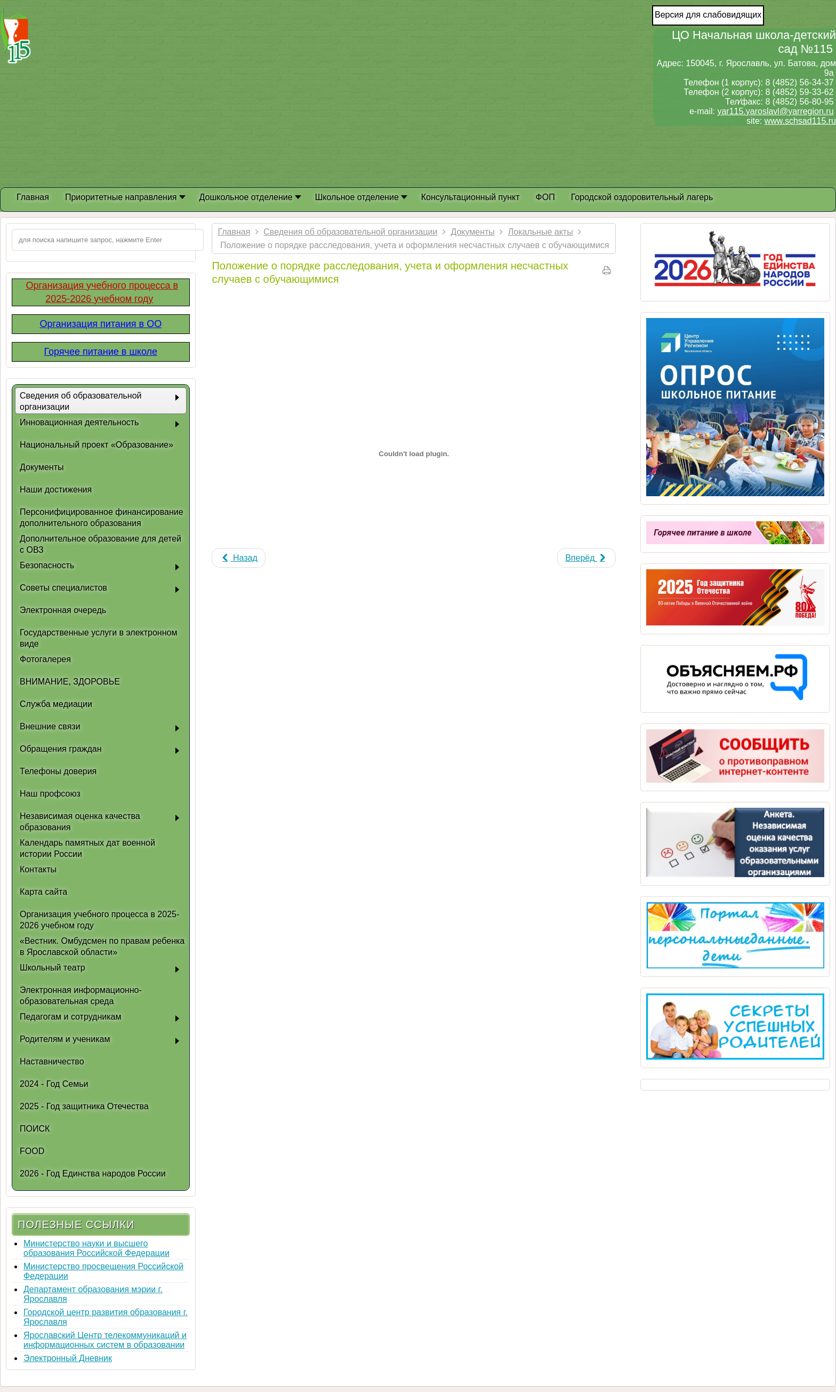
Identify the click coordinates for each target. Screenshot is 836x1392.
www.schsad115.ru (800, 120)
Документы (472, 231)
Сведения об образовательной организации (350, 231)
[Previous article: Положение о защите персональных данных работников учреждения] (238, 558)
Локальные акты (540, 231)
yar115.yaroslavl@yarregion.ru (775, 111)
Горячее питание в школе (100, 351)
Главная (234, 231)
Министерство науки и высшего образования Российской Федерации (96, 1248)
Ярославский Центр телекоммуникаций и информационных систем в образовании (105, 1340)
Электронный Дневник (67, 1358)
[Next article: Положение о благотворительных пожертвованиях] (586, 558)
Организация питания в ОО (100, 324)
